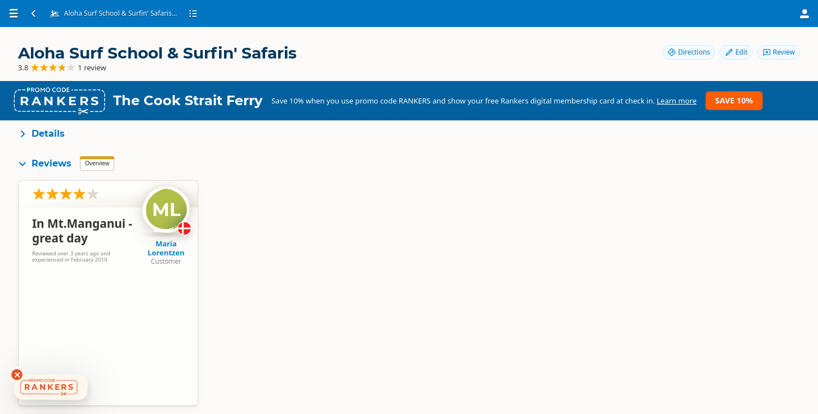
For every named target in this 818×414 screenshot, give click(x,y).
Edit (736, 52)
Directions (688, 52)
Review (778, 52)
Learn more (677, 101)
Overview (97, 163)
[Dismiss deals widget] (17, 374)
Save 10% (734, 100)
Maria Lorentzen (165, 248)
